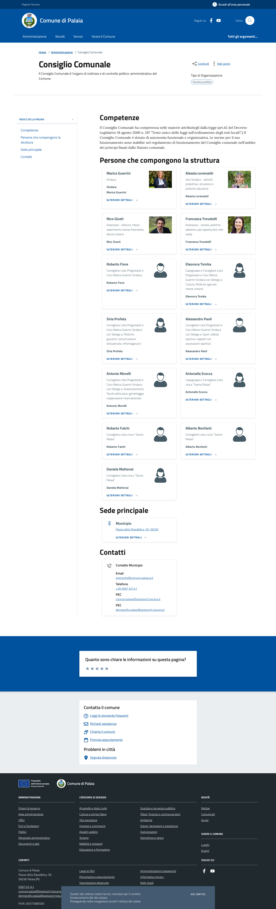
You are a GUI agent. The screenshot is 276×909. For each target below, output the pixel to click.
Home (42, 52)
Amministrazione (35, 36)
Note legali (147, 883)
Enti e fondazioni (28, 826)
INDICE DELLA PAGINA (46, 119)
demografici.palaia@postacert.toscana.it (140, 610)
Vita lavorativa (88, 820)
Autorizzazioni (148, 832)
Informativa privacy (152, 877)
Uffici (21, 820)
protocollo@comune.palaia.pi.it (134, 578)
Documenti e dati (28, 843)
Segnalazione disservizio (94, 883)
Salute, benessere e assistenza (159, 826)
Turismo (84, 838)
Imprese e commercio (92, 826)
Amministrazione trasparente (158, 871)
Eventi (205, 850)
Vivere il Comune (103, 36)
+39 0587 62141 (126, 589)
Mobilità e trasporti (90, 843)
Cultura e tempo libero (93, 814)
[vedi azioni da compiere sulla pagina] (220, 64)
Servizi (78, 36)
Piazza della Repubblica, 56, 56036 (137, 529)
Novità (60, 36)
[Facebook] (209, 20)
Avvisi (204, 820)
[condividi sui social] (200, 64)
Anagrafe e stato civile (93, 808)
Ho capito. (198, 894)
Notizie (205, 808)
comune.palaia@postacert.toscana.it (138, 599)
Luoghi (205, 845)
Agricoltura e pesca (152, 838)
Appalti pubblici (88, 832)
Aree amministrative (30, 814)
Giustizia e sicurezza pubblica (157, 808)
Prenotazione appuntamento (97, 877)
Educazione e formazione (94, 849)
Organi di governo (29, 808)
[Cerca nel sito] (249, 20)
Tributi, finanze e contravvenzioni (160, 814)
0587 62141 (26, 887)
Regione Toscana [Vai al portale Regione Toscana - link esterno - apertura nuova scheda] (31, 4)
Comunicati (208, 814)
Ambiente (146, 820)
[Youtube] (217, 20)
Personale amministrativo (34, 838)
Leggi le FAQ (87, 871)
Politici (22, 832)
